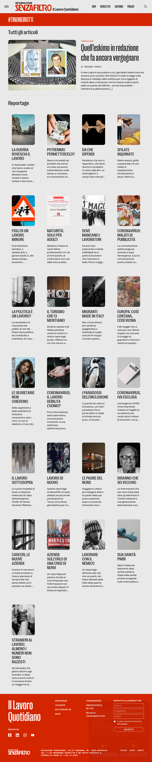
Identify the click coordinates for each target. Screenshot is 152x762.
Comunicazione (87, 41)
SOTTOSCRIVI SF (63, 710)
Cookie (132, 750)
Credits (140, 750)
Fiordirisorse (93, 701)
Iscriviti (129, 730)
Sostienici (119, 6)
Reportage (61, 701)
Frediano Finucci (93, 67)
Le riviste (60, 705)
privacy (124, 724)
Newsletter (105, 6)
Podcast (130, 6)
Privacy (123, 750)
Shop (94, 6)
